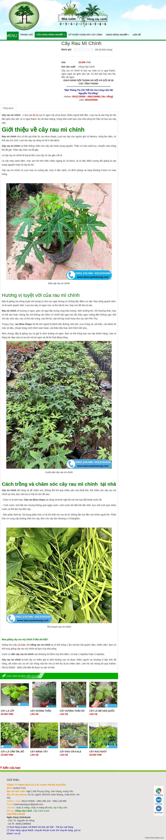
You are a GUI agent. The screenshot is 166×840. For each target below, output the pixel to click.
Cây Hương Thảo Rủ (72, 711)
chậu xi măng (23, 807)
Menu (11, 36)
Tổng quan (8, 108)
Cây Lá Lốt (7, 711)
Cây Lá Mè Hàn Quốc (102, 711)
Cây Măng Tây (39, 751)
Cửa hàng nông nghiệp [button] (50, 34)
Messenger (158, 810)
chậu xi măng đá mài (41, 807)
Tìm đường (158, 792)
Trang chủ (26, 34)
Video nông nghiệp (117, 34)
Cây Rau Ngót (98, 751)
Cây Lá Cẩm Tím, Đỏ (12, 751)
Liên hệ (137, 34)
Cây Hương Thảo (40, 711)
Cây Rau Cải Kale (70, 751)
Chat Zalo (158, 801)
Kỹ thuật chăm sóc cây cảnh (85, 34)
